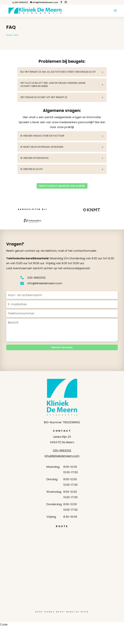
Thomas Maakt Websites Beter (66, 612)
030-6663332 (62, 450)
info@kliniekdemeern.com (62, 456)
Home (9, 35)
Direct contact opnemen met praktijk (62, 186)
